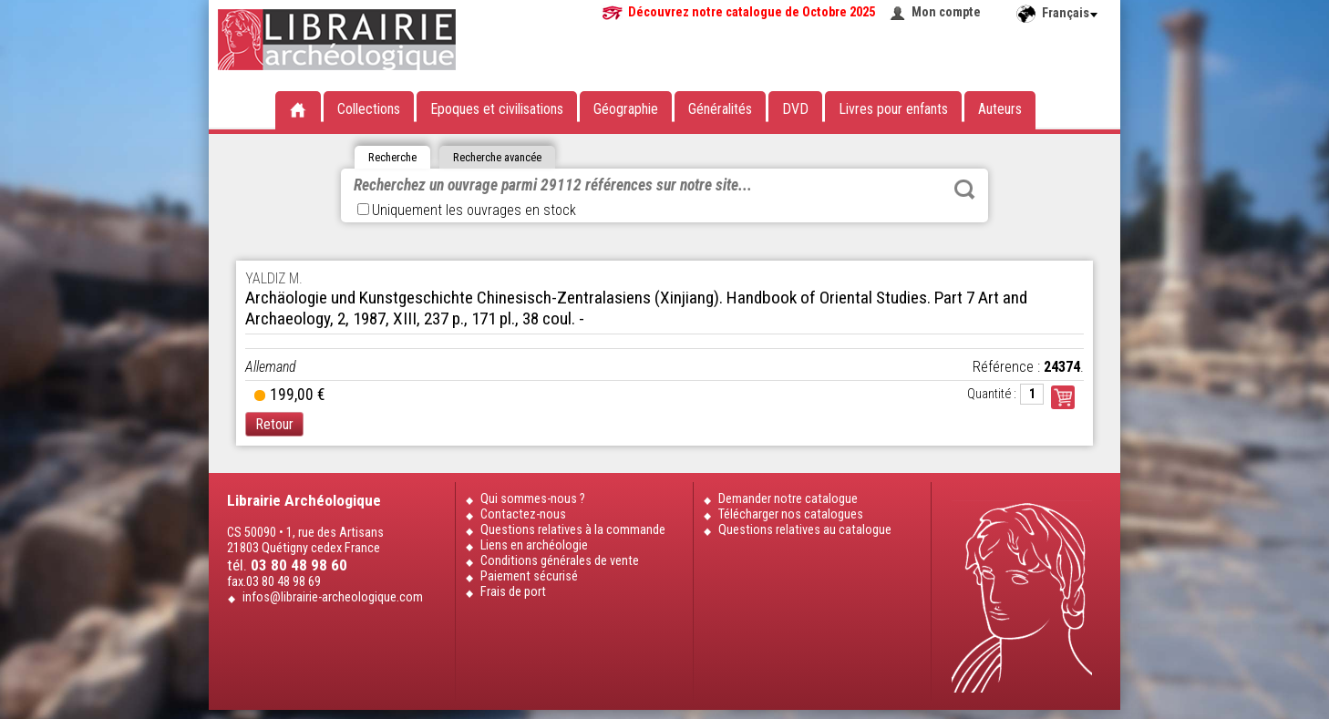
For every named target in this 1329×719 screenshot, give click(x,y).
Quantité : (991, 394)
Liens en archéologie (534, 545)
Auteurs (1000, 109)
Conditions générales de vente (559, 561)
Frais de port (513, 592)
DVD (795, 109)
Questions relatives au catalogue (804, 530)
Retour (274, 424)
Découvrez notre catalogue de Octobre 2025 (751, 12)
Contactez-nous (523, 514)
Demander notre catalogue (788, 499)
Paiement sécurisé (529, 576)
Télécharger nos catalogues (790, 514)
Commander (1063, 397)
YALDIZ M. (274, 278)
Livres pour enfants (893, 109)
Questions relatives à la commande (572, 530)
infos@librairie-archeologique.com (332, 597)
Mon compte (946, 12)
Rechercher (964, 189)
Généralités (720, 109)
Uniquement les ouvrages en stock (466, 210)
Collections (368, 109)
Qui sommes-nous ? (532, 499)
